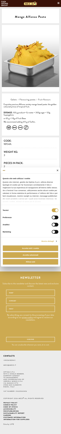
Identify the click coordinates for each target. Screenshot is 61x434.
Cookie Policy (10, 405)
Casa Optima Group (5, 3)
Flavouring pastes (27, 99)
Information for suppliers (16, 419)
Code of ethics (10, 407)
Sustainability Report (13, 413)
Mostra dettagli (47, 241)
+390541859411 (9, 360)
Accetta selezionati (30, 255)
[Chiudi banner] (57, 170)
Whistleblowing (11, 411)
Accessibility (9, 409)
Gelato (14, 99)
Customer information (14, 417)
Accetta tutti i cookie (30, 248)
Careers (7, 415)
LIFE (12, 424)
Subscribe (30, 339)
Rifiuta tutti (30, 262)
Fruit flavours (44, 99)
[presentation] (27, 330)
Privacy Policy (10, 403)
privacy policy (27, 317)
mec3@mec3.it (9, 365)
